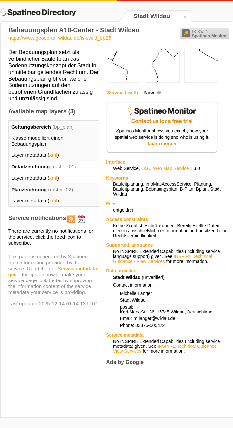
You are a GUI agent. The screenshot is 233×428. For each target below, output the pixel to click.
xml (53, 155)
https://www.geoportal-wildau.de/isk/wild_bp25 (59, 38)
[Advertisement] (127, 391)
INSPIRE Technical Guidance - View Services (162, 259)
